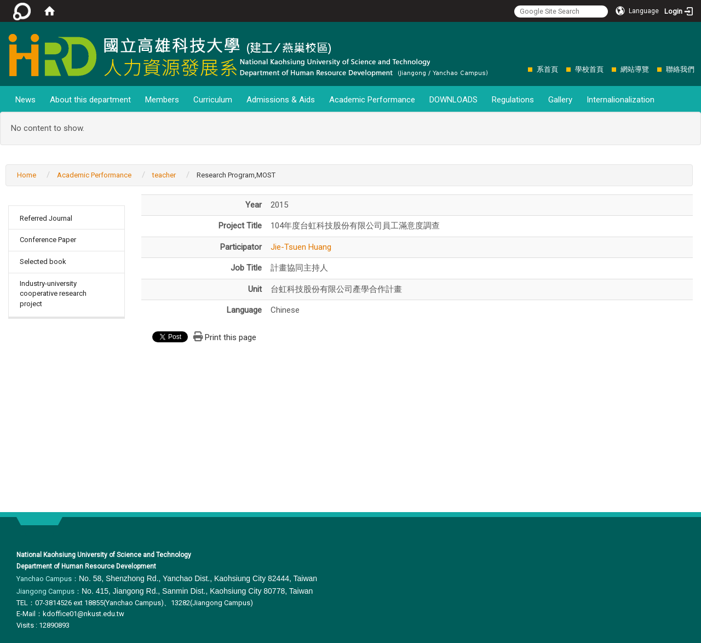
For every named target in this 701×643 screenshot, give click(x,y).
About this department (90, 100)
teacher (164, 175)
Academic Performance (372, 100)
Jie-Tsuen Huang (301, 247)
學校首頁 (589, 69)
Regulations (513, 100)
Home (26, 175)
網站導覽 (634, 69)
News (25, 100)
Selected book (43, 261)
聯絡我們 (680, 69)
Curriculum (212, 100)
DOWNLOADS (453, 100)
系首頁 (547, 69)
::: (522, 69)
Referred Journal (46, 218)
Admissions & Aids (280, 100)
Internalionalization (620, 100)
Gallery (560, 100)
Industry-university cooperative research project (53, 293)
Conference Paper (48, 240)
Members (162, 100)
